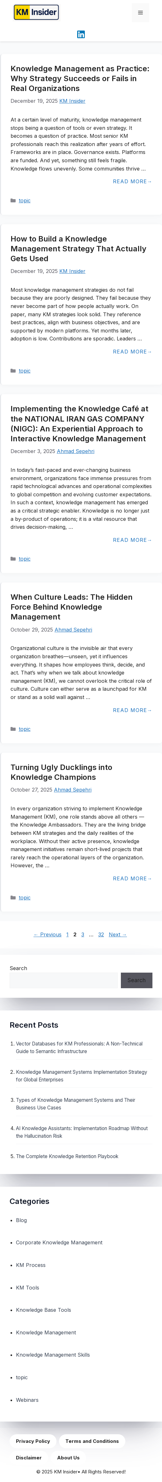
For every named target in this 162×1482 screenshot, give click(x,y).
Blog (21, 1220)
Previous (47, 934)
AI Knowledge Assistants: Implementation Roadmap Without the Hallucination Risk (82, 1132)
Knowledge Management (46, 1332)
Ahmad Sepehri (75, 451)
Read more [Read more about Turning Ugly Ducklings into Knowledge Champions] (130, 878)
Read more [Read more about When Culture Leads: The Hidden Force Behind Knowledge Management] (130, 710)
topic (25, 200)
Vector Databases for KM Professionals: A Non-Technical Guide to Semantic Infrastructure (79, 1047)
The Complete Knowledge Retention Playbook (67, 1156)
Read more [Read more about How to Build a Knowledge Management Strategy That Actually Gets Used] (130, 351)
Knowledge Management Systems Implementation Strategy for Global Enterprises (81, 1076)
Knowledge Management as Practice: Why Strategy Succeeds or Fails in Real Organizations (80, 78)
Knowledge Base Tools (43, 1310)
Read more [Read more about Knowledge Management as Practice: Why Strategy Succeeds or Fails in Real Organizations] (130, 181)
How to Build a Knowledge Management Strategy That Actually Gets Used (78, 248)
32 (102, 934)
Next (118, 934)
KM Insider (72, 101)
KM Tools (27, 1287)
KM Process (31, 1265)
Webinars (27, 1400)
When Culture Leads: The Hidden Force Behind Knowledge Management (72, 606)
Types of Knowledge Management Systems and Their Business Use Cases (75, 1104)
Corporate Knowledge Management (59, 1242)
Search (18, 968)
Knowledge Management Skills (53, 1355)
